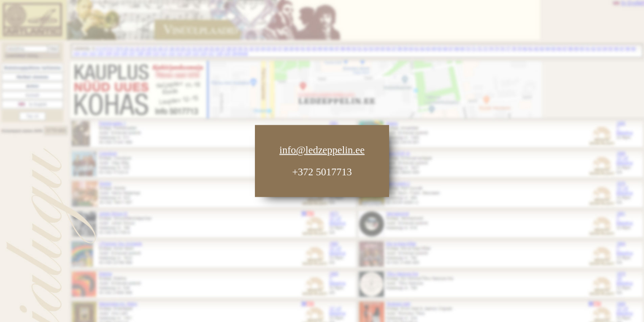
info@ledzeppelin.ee (322, 150)
